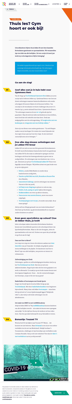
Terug (10, 9)
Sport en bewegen (14, 4)
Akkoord (60, 393)
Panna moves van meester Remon (30, 195)
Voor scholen (27, 4)
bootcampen (43, 289)
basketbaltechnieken (39, 287)
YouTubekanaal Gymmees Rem (36, 96)
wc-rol (38, 112)
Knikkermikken (24, 193)
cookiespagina (7, 399)
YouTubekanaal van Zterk (26, 265)
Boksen (21, 171)
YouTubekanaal (20, 287)
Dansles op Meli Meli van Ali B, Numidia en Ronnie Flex (37, 176)
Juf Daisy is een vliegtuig (27, 187)
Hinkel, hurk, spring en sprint (28, 190)
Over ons (67, 4)
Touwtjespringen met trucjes (28, 201)
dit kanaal (38, 326)
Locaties (56, 4)
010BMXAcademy (38, 306)
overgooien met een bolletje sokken (36, 123)
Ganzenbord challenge (26, 182)
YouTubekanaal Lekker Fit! (40, 162)
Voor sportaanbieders (42, 4)
